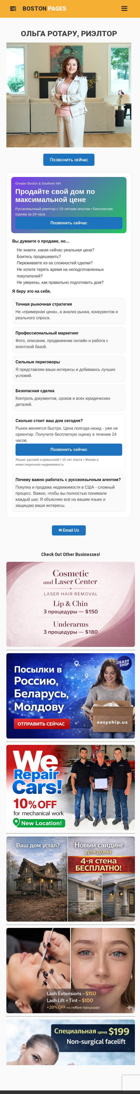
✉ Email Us (69, 530)
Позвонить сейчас (69, 160)
